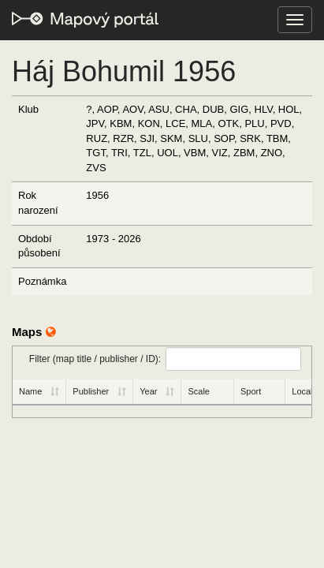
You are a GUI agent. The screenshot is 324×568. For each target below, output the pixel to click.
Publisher (91, 391)
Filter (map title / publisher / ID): (165, 359)
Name (30, 391)
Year (148, 391)
